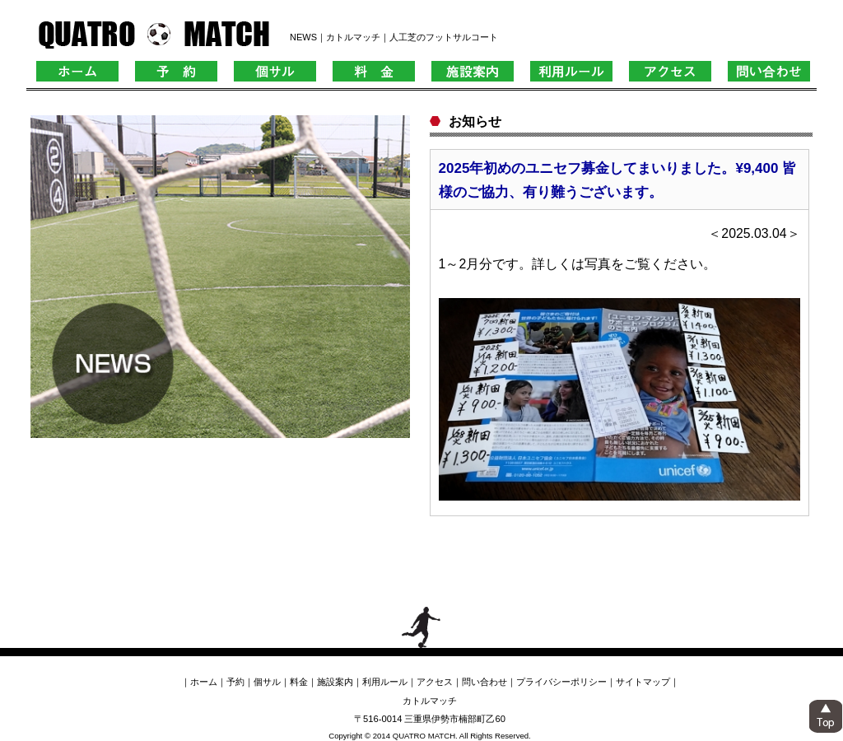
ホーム (203, 682)
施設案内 (335, 682)
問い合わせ (484, 682)
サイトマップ (643, 682)
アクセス (435, 682)
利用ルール (385, 682)
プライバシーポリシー (561, 682)
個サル (267, 682)
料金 (299, 682)
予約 (235, 682)
